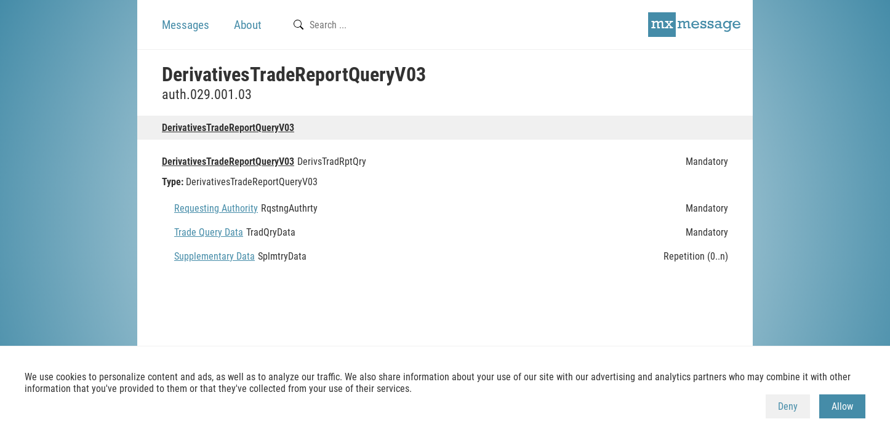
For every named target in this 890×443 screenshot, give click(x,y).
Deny (788, 406)
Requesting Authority (216, 208)
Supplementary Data (214, 256)
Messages (185, 25)
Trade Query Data (208, 232)
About (248, 25)
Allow (842, 406)
